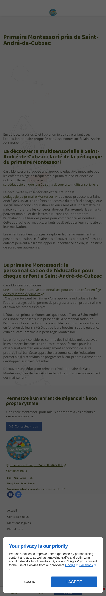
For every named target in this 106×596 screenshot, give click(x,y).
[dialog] (53, 565)
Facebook (86, 565)
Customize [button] (29, 581)
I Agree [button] (74, 582)
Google (70, 565)
